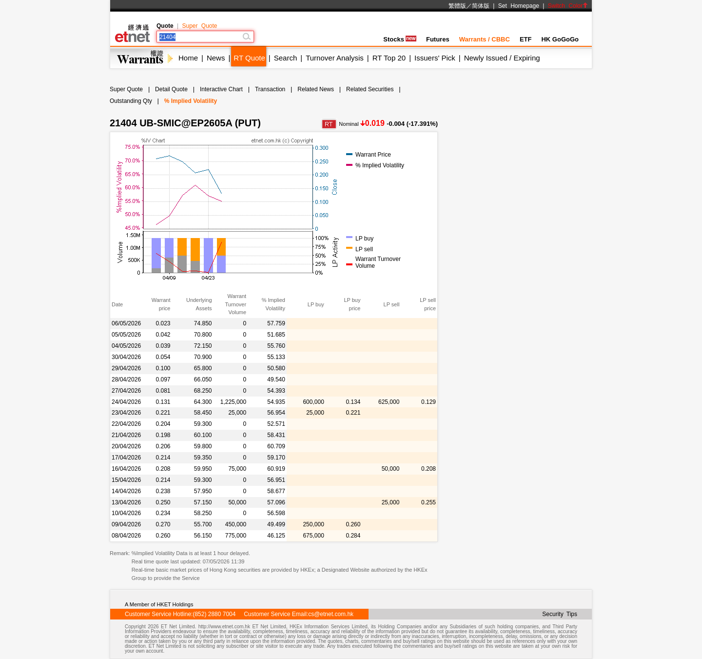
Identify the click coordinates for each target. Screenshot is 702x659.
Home (188, 58)
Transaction (270, 89)
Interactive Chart (221, 89)
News (216, 58)
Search (285, 58)
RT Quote (249, 58)
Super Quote (199, 25)
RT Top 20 (389, 58)
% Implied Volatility (190, 101)
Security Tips (559, 614)
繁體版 (457, 5)
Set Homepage (518, 5)
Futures (437, 39)
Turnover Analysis (335, 58)
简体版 (480, 5)
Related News (315, 89)
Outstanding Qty (131, 101)
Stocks (399, 39)
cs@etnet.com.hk (330, 614)
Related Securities (369, 89)
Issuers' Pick (434, 58)
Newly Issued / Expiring (502, 58)
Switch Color (568, 5)
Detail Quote (171, 89)
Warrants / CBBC (484, 39)
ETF (526, 39)
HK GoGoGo (560, 39)
